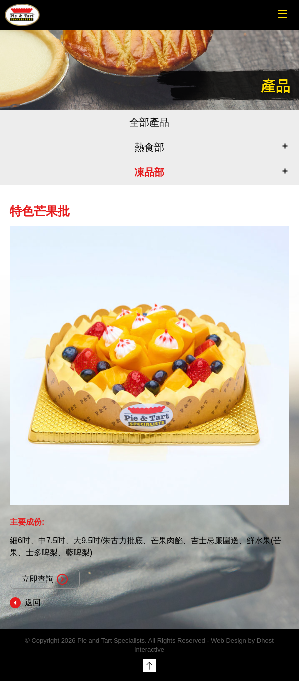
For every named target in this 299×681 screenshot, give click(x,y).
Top (149, 665)
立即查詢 (45, 579)
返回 (33, 602)
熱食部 (149, 147)
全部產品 (150, 122)
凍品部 (149, 172)
